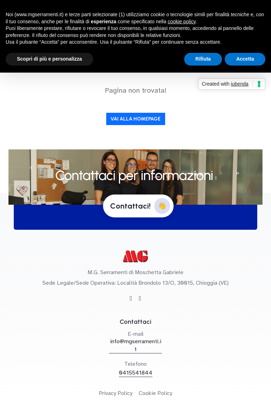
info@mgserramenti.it (135, 345)
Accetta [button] (245, 59)
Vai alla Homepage (135, 119)
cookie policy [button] (181, 21)
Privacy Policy (115, 393)
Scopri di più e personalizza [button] (49, 59)
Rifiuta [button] (203, 59)
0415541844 (135, 372)
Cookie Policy (155, 393)
